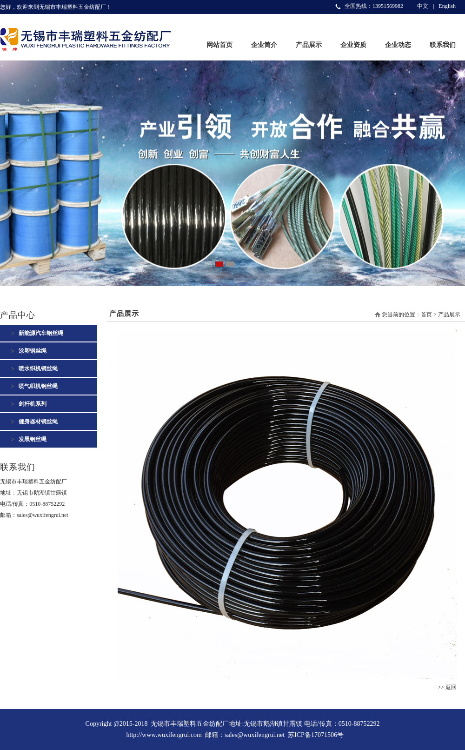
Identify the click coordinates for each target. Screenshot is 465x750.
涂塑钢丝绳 (32, 351)
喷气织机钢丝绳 (38, 386)
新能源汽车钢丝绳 (41, 333)
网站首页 (219, 44)
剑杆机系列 (32, 404)
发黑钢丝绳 (32, 439)
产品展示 (309, 44)
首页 (426, 314)
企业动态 (398, 44)
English (447, 6)
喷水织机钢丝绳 (38, 368)
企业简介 (264, 44)
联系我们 (443, 44)
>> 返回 (447, 687)
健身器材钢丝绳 (38, 421)
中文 (422, 6)
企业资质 (353, 44)
